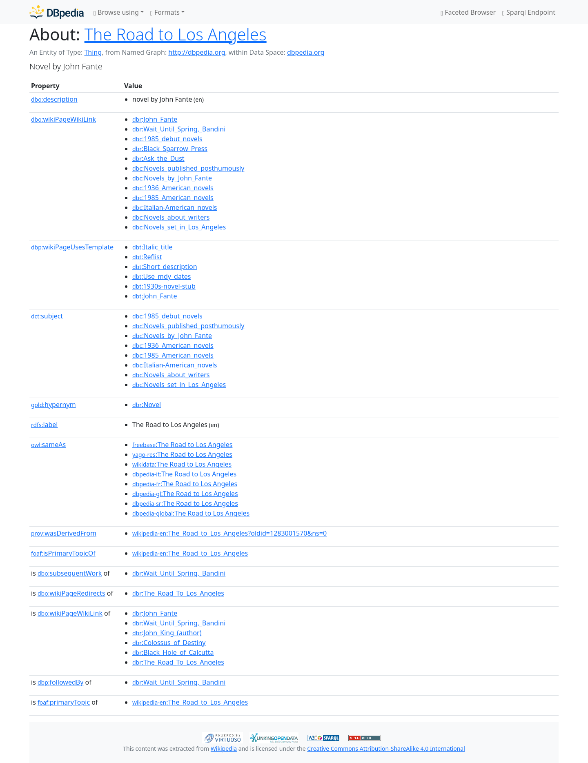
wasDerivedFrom (63, 533)
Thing (93, 52)
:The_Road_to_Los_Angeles (190, 553)
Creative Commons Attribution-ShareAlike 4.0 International (386, 748)
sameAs (48, 444)
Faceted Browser (468, 12)
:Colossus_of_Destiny (169, 642)
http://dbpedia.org (196, 52)
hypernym (53, 404)
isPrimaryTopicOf (63, 553)
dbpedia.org (306, 52)
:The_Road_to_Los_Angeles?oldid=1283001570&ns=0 (229, 533)
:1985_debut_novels (167, 138)
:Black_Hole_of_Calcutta (173, 652)
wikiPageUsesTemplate (72, 246)
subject (47, 315)
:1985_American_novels (173, 197)
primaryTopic (64, 702)
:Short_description (164, 266)
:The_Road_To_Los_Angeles (178, 593)
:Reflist (147, 256)
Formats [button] (165, 12)
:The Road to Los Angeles (182, 444)
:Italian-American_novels (174, 207)
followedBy (60, 682)
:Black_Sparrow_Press (169, 148)
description (54, 99)
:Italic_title (152, 246)
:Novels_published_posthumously (188, 168)
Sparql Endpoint (528, 12)
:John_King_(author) (167, 632)
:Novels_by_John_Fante (172, 178)
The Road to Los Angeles (176, 34)
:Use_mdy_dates (161, 276)
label (44, 424)
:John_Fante (154, 119)
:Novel (146, 404)
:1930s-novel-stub (164, 286)
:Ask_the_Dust (158, 158)
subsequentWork (70, 573)
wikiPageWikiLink (63, 119)
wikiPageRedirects (71, 593)
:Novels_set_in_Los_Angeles (179, 226)
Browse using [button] (116, 12)
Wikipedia (224, 748)
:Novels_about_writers (170, 217)
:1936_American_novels (173, 187)
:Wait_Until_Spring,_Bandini (178, 129)
